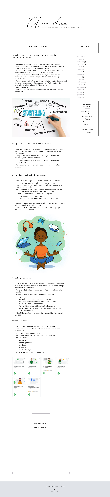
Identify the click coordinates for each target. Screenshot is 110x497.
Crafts (83, 114)
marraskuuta (80, 64)
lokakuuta (79, 72)
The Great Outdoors (87, 127)
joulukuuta (80, 69)
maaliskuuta (80, 62)
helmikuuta (80, 84)
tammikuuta (80, 87)
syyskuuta (80, 67)
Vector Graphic (87, 129)
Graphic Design (88, 116)
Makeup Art (87, 122)
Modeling (88, 124)
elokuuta (79, 77)
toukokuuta (80, 57)
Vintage (88, 132)
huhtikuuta (80, 59)
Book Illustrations (87, 111)
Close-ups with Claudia (57, 486)
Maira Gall (55, 491)
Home (88, 119)
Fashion (91, 114)
